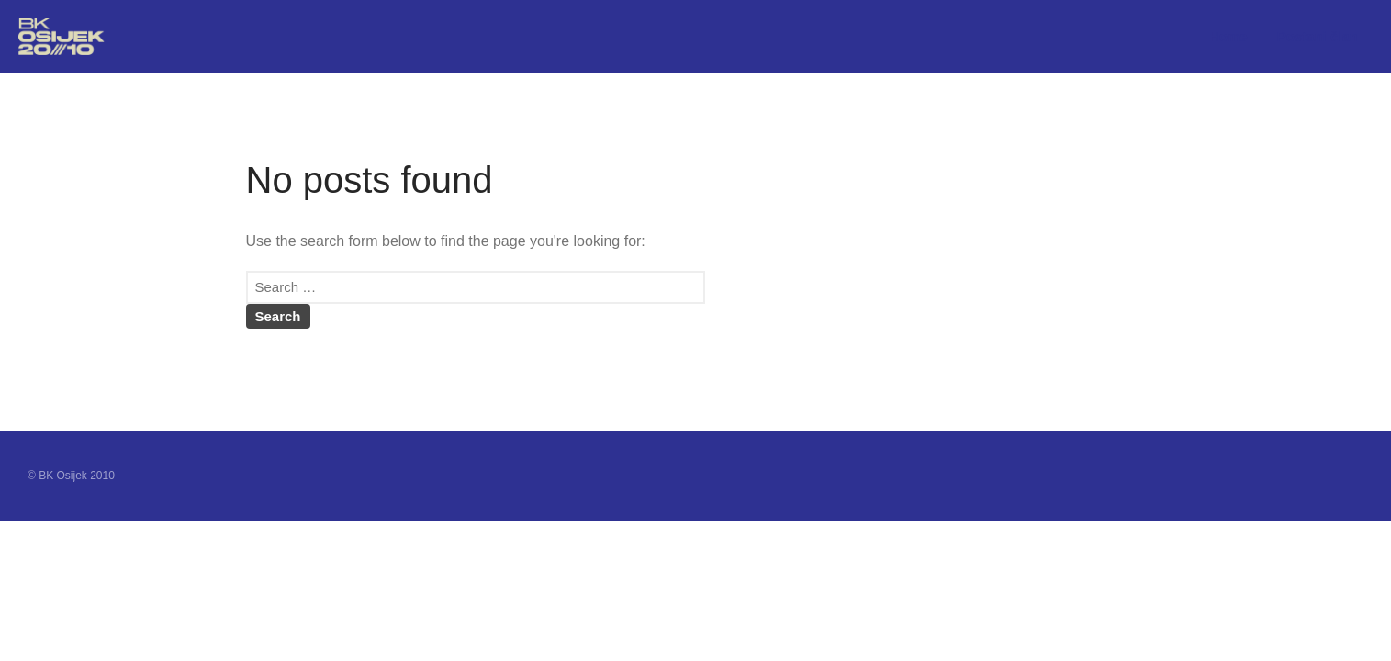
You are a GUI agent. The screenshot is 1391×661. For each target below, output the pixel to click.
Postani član (1317, 36)
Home (1228, 36)
